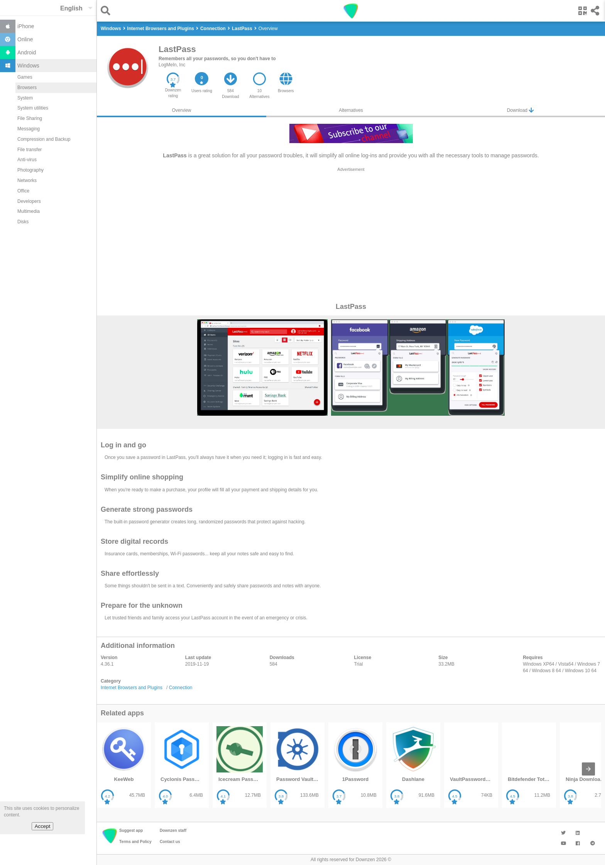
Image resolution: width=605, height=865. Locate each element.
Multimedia (28, 211)
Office (23, 191)
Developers (29, 201)
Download (520, 110)
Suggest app (131, 830)
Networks (27, 180)
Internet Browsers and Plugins (131, 687)
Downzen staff (173, 830)
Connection (181, 687)
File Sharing (29, 118)
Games (24, 77)
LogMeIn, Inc (172, 64)
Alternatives (351, 110)
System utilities (32, 108)
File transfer (29, 149)
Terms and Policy (135, 842)
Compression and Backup (43, 139)
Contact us (170, 842)
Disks (23, 221)
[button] (107, 10)
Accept (43, 826)
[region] (351, 234)
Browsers (27, 87)
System (25, 98)
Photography (30, 170)
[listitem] (124, 765)
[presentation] (588, 769)
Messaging (28, 129)
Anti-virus (27, 159)
